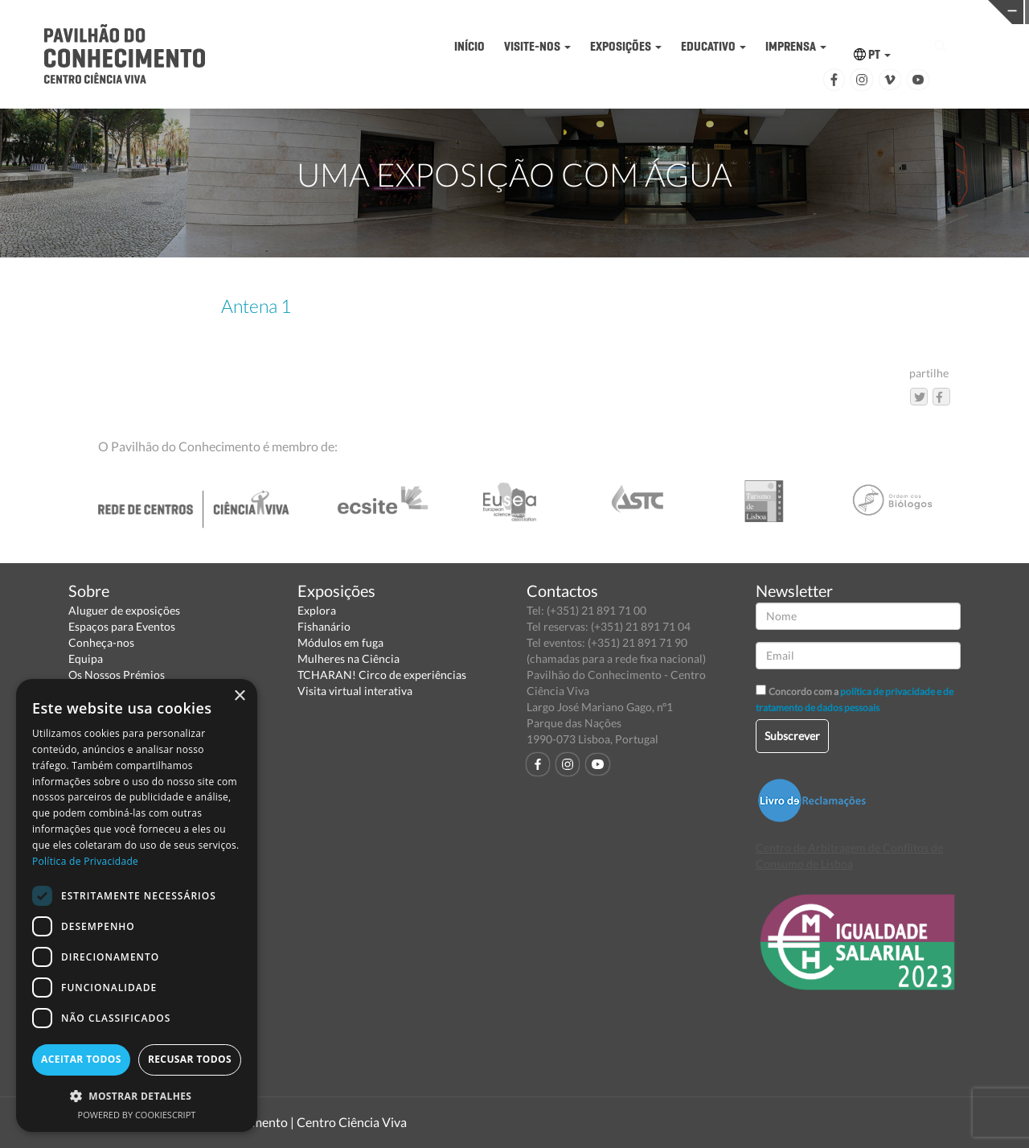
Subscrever (792, 736)
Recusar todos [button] (190, 1059)
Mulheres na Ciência (348, 658)
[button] (136, 1095)
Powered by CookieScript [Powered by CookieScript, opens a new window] (137, 1115)
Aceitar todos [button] (81, 1059)
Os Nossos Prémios (116, 674)
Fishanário (324, 626)
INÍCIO (469, 46)
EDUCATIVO (713, 46)
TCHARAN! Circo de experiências (381, 674)
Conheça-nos (101, 642)
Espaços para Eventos (121, 626)
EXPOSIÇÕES (626, 46)
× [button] (239, 696)
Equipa (85, 658)
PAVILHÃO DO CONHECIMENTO (504, 12)
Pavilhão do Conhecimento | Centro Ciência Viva (272, 1121)
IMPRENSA (795, 46)
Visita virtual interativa (354, 690)
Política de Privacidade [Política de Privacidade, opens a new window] (85, 861)
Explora (316, 610)
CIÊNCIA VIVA (728, 11)
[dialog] (136, 905)
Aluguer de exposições (124, 610)
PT (872, 54)
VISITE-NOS (537, 46)
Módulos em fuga (340, 642)
